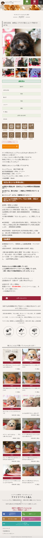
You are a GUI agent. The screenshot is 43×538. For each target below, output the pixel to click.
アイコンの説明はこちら (9, 142)
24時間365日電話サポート (12, 514)
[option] (21, 42)
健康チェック (32, 514)
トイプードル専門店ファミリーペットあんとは (22, 524)
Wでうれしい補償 (12, 519)
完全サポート (32, 519)
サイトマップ (6, 528)
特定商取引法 (6, 531)
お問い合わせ (27, 3)
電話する (34, 3)
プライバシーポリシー (8, 533)
